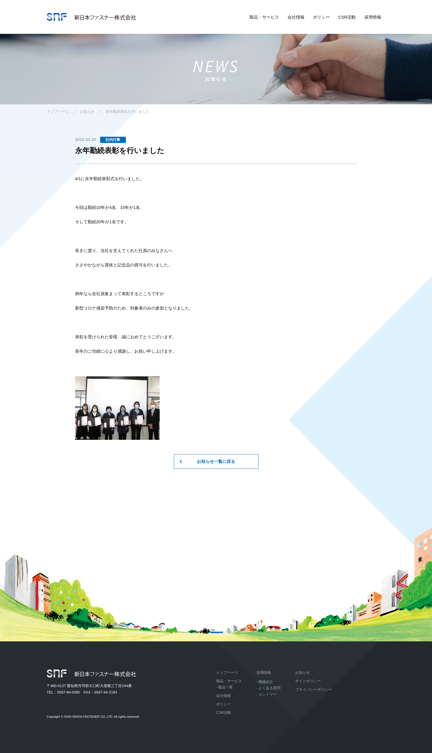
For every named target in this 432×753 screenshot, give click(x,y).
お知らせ (87, 111)
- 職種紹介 (264, 682)
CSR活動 (347, 17)
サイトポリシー (308, 681)
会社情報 (296, 17)
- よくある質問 (268, 688)
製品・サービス (264, 17)
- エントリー (266, 694)
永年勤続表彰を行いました (128, 111)
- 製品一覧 (224, 687)
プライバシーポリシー (313, 689)
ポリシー (321, 17)
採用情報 (372, 17)
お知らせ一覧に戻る (216, 461)
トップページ (58, 111)
